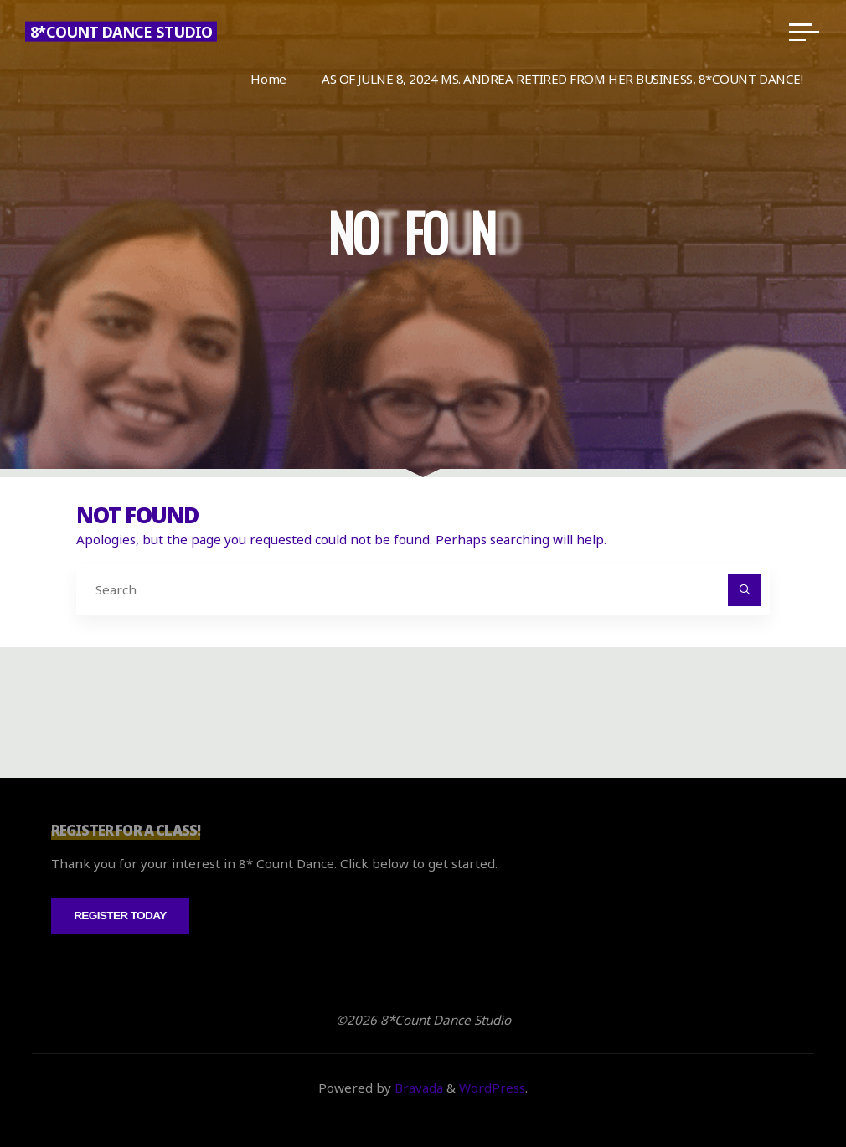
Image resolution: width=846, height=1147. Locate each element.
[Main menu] (804, 31)
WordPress (492, 1087)
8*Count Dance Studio (121, 32)
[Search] (744, 590)
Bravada (417, 1087)
